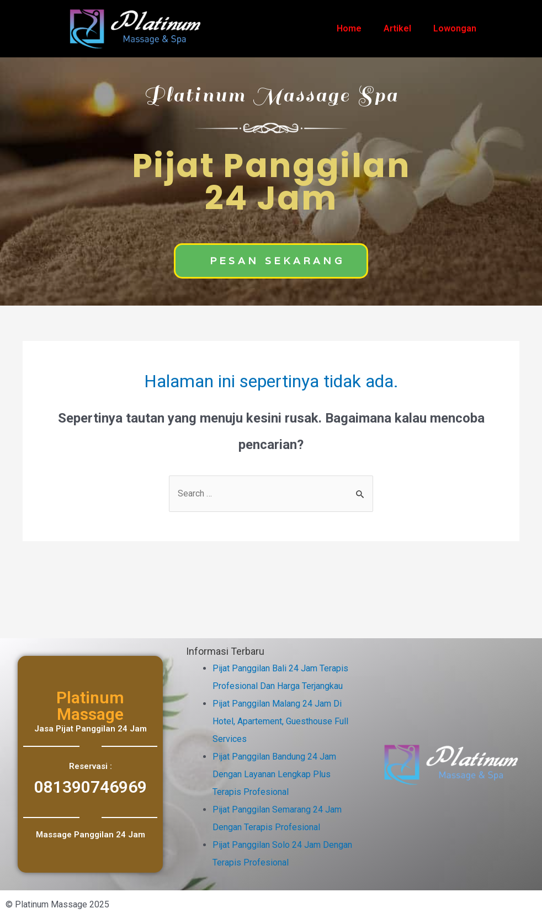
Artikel (397, 28)
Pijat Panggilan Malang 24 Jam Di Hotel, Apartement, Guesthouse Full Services (280, 721)
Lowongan (454, 28)
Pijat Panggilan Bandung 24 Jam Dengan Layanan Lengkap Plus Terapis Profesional (274, 774)
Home (349, 28)
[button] (271, 261)
